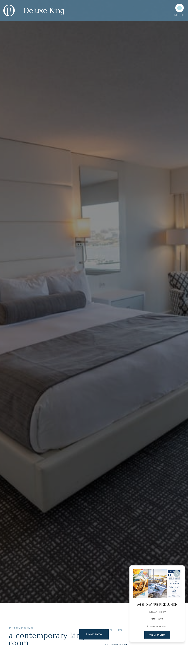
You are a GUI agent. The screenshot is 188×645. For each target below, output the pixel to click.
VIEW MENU (157, 634)
